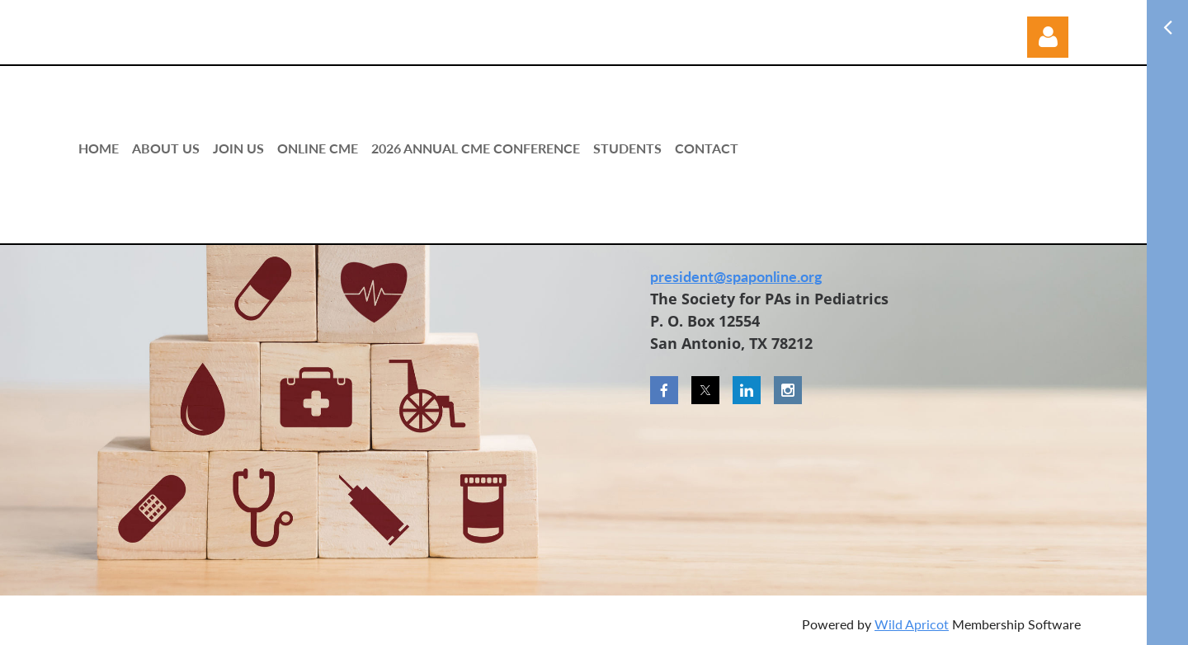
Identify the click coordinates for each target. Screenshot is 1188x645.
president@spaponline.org (736, 276)
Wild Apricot (911, 624)
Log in (1047, 37)
